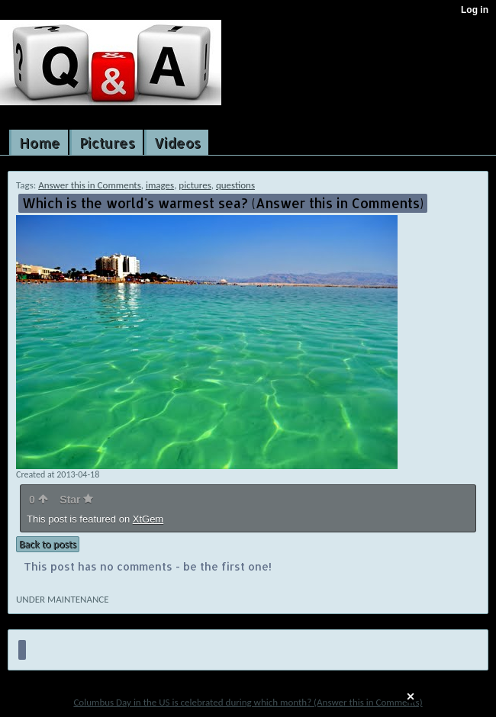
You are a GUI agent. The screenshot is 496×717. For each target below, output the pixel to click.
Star (76, 500)
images (160, 185)
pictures (195, 185)
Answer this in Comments (89, 185)
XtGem (148, 519)
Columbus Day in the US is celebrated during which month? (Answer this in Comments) (247, 702)
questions (235, 185)
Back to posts (47, 544)
